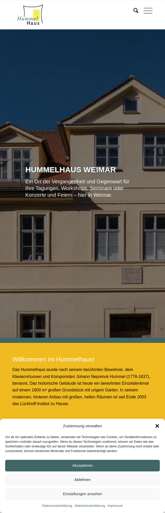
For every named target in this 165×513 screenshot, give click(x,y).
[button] (157, 426)
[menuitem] (133, 10)
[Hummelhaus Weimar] (68, 14)
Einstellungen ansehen (82, 494)
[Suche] (133, 10)
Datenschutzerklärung (57, 506)
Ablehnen (82, 479)
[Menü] (145, 10)
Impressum (115, 506)
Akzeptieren (82, 465)
